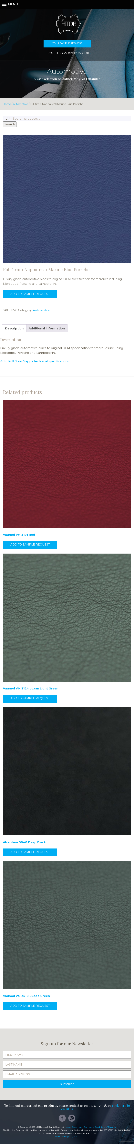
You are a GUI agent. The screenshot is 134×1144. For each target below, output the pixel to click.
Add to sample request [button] (30, 544)
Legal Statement (74, 1127)
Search (10, 124)
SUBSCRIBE (67, 1084)
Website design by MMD (67, 1136)
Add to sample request (30, 294)
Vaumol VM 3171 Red (19, 535)
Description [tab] (14, 328)
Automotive (20, 103)
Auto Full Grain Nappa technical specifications (34, 361)
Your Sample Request (67, 43)
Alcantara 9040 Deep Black (24, 842)
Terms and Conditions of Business (100, 1127)
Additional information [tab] (47, 328)
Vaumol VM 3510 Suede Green (26, 996)
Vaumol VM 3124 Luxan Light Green (30, 688)
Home (7, 103)
